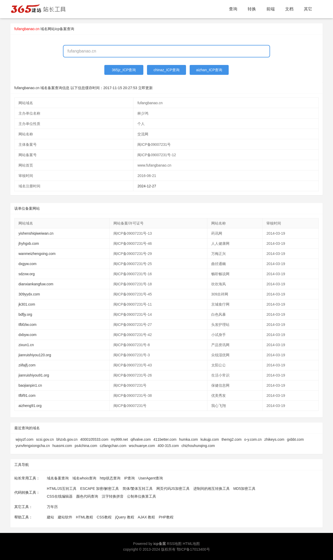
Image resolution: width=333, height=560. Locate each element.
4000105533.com (94, 439)
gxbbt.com (295, 439)
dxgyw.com (27, 264)
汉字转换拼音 (113, 496)
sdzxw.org (26, 274)
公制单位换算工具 (141, 496)
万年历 (52, 507)
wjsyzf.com (24, 439)
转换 (252, 9)
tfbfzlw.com (27, 324)
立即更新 (145, 88)
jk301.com (26, 304)
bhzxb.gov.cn (67, 439)
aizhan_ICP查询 (209, 70)
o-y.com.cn (252, 439)
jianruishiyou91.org (33, 375)
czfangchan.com (113, 446)
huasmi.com (62, 446)
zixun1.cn (26, 345)
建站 (50, 517)
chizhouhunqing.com (198, 446)
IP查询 (129, 478)
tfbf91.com (26, 395)
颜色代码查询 (87, 496)
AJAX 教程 (146, 517)
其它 (308, 9)
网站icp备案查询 (61, 29)
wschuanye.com (142, 446)
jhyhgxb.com (28, 243)
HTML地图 (191, 544)
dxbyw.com (27, 335)
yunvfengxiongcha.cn (33, 446)
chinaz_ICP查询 (166, 70)
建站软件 (65, 517)
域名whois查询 (84, 478)
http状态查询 (110, 478)
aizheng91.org (30, 406)
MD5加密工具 (244, 488)
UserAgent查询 (150, 478)
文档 (289, 9)
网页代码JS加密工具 (173, 488)
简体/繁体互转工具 (138, 488)
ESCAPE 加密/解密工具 (99, 488)
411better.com (165, 439)
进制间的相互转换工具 (211, 488)
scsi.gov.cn (45, 439)
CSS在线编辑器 (60, 496)
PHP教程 (166, 517)
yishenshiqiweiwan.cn (36, 233)
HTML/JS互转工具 (61, 488)
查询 (233, 9)
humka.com (188, 439)
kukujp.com (210, 439)
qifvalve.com (141, 439)
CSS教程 (104, 517)
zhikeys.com (274, 439)
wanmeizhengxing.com (36, 254)
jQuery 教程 (124, 517)
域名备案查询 (58, 478)
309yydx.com (29, 294)
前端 (270, 9)
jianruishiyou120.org (34, 355)
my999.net (119, 439)
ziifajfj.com (26, 365)
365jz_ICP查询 (124, 70)
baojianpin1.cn (30, 385)
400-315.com (168, 446)
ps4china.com (86, 446)
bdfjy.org (25, 314)
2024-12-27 (146, 186)
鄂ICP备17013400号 (193, 549)
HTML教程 (84, 517)
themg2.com (231, 439)
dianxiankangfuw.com (35, 284)
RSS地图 (174, 544)
